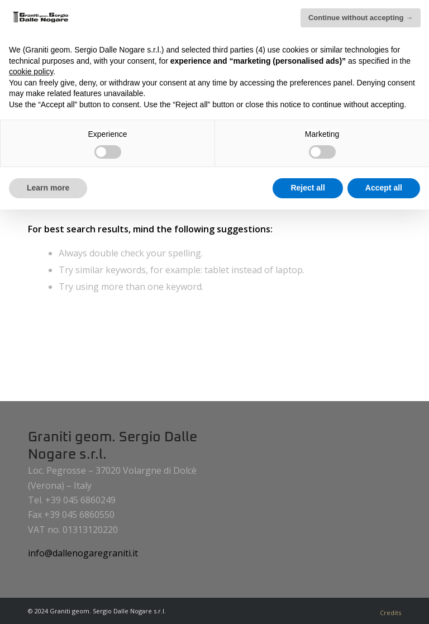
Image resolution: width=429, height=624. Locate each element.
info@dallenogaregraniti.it (83, 553)
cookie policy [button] (31, 71)
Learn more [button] (48, 187)
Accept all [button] (383, 187)
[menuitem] (387, 613)
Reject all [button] (307, 187)
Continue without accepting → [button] (360, 17)
